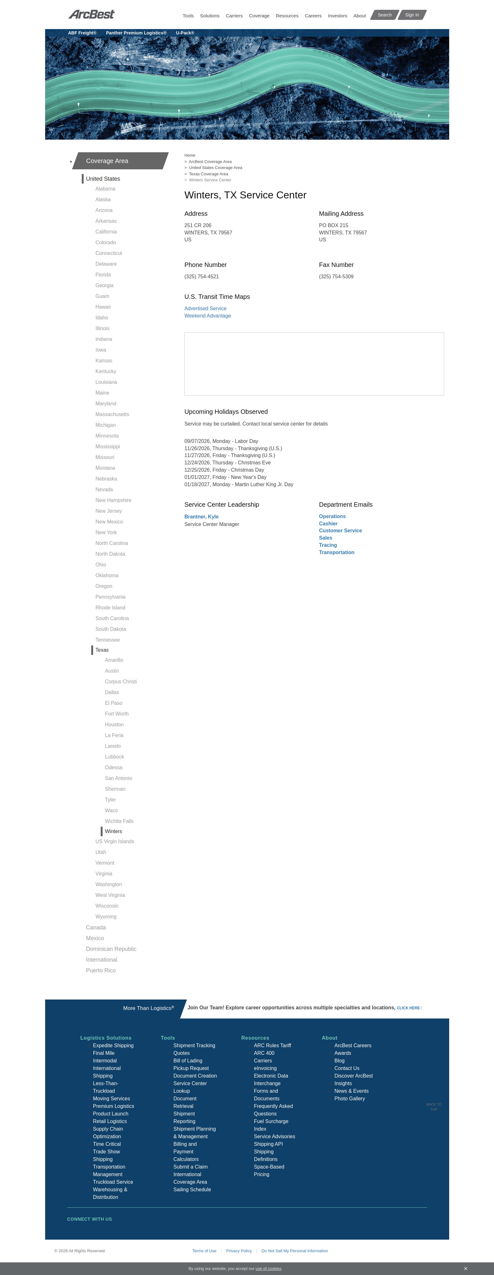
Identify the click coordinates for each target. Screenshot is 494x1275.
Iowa (101, 350)
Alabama (106, 188)
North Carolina (112, 543)
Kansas (104, 360)
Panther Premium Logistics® (136, 32)
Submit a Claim (191, 1166)
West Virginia (110, 895)
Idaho (102, 317)
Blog (340, 1060)
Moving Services (111, 1098)
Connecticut (109, 253)
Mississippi (108, 446)
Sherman (115, 789)
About (360, 15)
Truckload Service (113, 1182)
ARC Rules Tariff (272, 1045)
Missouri (105, 457)
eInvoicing (265, 1068)
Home (189, 155)
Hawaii (103, 307)
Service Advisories (274, 1136)
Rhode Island (110, 607)
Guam (103, 296)
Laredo (113, 746)
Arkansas (106, 221)
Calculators (186, 1159)
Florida (103, 274)
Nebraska (106, 478)
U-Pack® (185, 32)
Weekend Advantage (207, 315)
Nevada (104, 489)
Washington (109, 884)
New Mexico (109, 521)
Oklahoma (107, 575)
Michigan (106, 425)
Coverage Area (107, 160)
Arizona (104, 210)
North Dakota (110, 554)
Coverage (259, 15)
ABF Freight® (82, 32)
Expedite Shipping (113, 1045)
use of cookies (269, 1268)
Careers (313, 15)
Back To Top (434, 1107)
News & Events (352, 1091)
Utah (101, 852)
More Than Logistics (148, 1008)
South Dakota (111, 629)
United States (103, 179)
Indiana (104, 339)
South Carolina (112, 618)
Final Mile (104, 1053)
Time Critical (107, 1144)
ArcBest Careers (353, 1045)
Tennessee (108, 640)
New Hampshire (114, 500)
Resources (287, 15)
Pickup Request (191, 1068)
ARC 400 (264, 1053)
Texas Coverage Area (208, 174)
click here (408, 1008)
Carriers (234, 15)
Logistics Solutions (106, 1038)
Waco (111, 810)
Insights (343, 1083)
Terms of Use (204, 1250)
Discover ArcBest (354, 1076)
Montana (105, 468)
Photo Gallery (350, 1098)
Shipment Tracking (195, 1045)
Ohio (101, 564)
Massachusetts (112, 414)
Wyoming (106, 916)
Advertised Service (205, 308)
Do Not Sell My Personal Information (295, 1250)
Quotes (182, 1053)
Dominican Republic (111, 949)
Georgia (105, 285)
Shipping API (268, 1144)
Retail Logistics (110, 1121)
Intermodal (105, 1060)
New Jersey (109, 511)
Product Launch (110, 1113)
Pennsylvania (111, 597)
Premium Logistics (113, 1106)
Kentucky (106, 371)
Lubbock (114, 756)
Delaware (106, 264)
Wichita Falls (119, 821)
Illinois (103, 328)
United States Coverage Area (215, 167)
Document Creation (195, 1076)
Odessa (113, 767)
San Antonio (118, 778)
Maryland (106, 403)
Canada (96, 927)
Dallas (112, 692)
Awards (343, 1053)
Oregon (104, 586)
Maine (103, 393)
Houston (114, 724)
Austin (112, 671)
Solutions (210, 15)
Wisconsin (107, 906)
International (101, 960)
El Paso (113, 703)
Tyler (110, 799)
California (106, 231)
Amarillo (114, 660)
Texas (102, 650)
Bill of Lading (188, 1060)
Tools (188, 15)
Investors (337, 15)
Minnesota (107, 435)
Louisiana (106, 382)
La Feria (114, 735)
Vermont (105, 863)
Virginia (104, 873)
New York (106, 532)
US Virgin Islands (115, 841)
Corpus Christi (121, 681)
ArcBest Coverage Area (210, 161)
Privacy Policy (239, 1250)
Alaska (103, 199)
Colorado (106, 242)
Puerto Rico (101, 970)
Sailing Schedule (192, 1189)
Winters (113, 831)
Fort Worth (117, 713)
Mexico (95, 938)
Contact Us (347, 1068)
